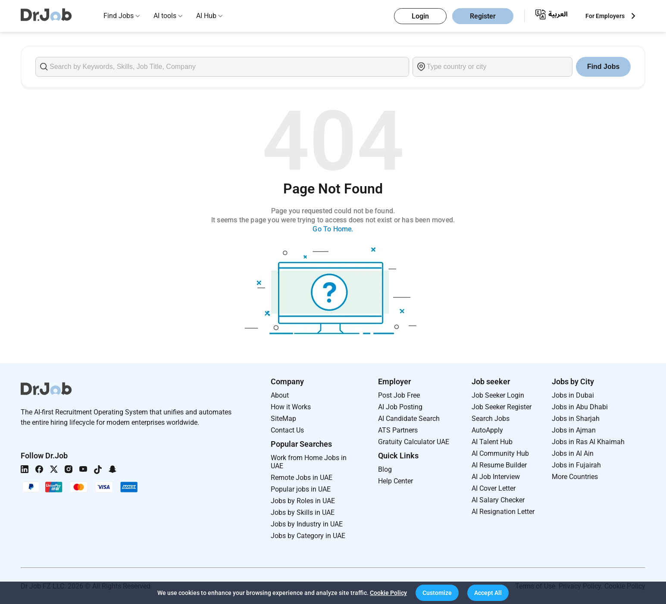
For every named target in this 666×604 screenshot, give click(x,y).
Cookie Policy (388, 592)
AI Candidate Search (409, 418)
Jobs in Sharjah (576, 418)
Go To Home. (333, 229)
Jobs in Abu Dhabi (580, 407)
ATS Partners (398, 430)
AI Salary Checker (498, 500)
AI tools (164, 16)
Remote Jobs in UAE (301, 477)
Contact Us (287, 430)
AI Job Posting (400, 407)
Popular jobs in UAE (301, 489)
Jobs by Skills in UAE (303, 512)
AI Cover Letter (494, 488)
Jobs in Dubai (573, 395)
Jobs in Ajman (574, 430)
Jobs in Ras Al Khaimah (588, 442)
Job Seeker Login (498, 395)
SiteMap (283, 418)
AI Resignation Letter (503, 511)
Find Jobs (118, 16)
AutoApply (487, 430)
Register (483, 16)
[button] (437, 593)
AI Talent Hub (492, 442)
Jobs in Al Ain (573, 453)
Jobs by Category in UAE (308, 536)
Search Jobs (491, 418)
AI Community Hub (500, 453)
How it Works (291, 407)
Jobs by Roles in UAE (303, 501)
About (280, 395)
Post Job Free (399, 395)
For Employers (605, 15)
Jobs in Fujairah (576, 465)
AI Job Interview (496, 477)
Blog (385, 469)
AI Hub (206, 16)
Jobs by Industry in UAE (307, 524)
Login (420, 16)
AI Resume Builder (499, 465)
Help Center (395, 481)
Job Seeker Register (502, 407)
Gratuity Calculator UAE (413, 442)
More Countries (575, 477)
